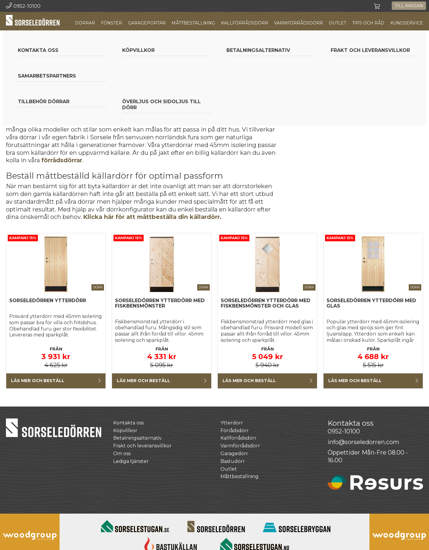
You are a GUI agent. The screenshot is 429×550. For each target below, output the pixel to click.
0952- (344, 431)
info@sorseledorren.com (363, 442)
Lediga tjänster (131, 461)
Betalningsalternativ (137, 438)
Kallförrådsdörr (244, 23)
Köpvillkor (125, 430)
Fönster (111, 23)
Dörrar (85, 23)
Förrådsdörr (234, 430)
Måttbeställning (193, 23)
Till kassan (409, 5)
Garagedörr (234, 453)
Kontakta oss (128, 423)
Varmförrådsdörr (298, 23)
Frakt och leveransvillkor (142, 446)
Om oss (121, 453)
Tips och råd (368, 23)
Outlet (337, 23)
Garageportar (147, 23)
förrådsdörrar (61, 160)
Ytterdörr (231, 423)
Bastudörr (232, 461)
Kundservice (406, 23)
